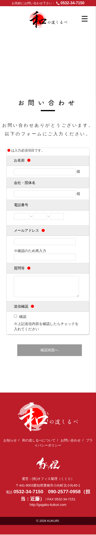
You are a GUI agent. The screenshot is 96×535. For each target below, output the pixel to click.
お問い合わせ (71, 441)
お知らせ (10, 441)
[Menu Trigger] (84, 18)
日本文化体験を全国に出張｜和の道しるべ (56, 23)
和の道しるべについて (39, 441)
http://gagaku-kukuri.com (48, 505)
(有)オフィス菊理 (48, 464)
